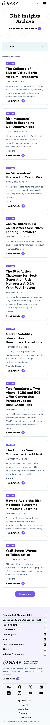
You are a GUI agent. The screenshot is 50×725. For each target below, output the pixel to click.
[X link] (30, 687)
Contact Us (9, 678)
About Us (7, 649)
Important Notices (25, 701)
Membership (9, 629)
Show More (25, 594)
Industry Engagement (14, 654)
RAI (10, 624)
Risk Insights (9, 634)
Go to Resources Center (23, 28)
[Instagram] (19, 693)
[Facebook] (19, 687)
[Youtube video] (41, 693)
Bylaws (25, 705)
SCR (22, 619)
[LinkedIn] (41, 687)
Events (6, 639)
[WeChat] (8, 687)
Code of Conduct (25, 709)
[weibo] (30, 693)
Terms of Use (25, 717)
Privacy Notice (25, 713)
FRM (17, 615)
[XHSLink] (8, 693)
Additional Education (13, 644)
